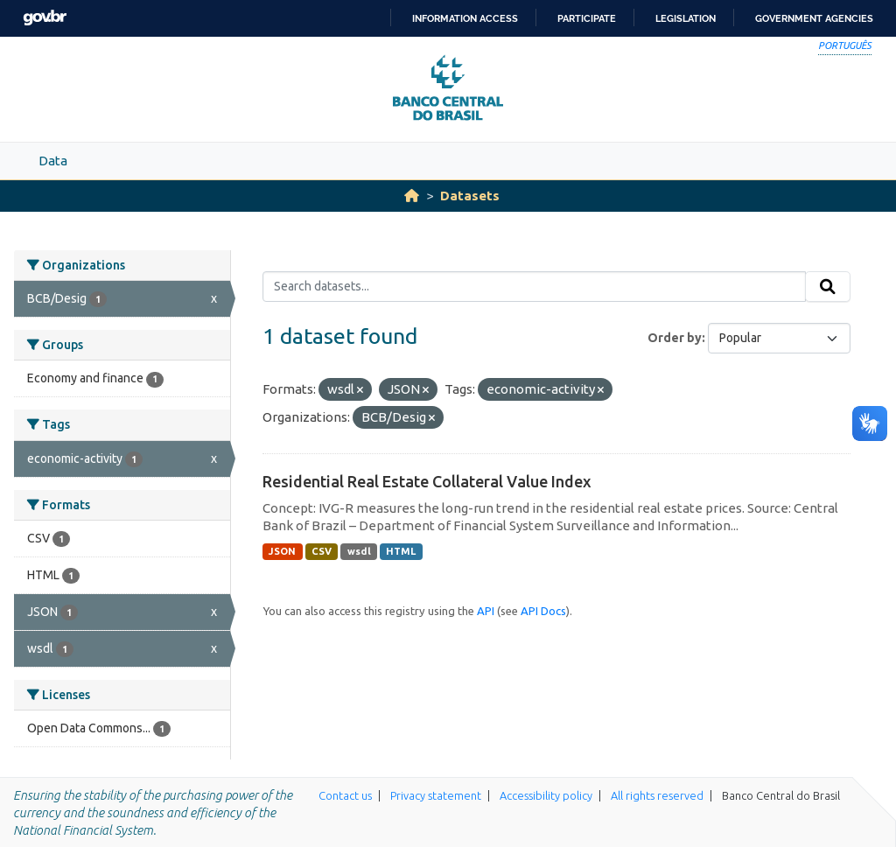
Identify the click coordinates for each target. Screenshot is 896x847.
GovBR (44, 18)
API (485, 611)
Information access (465, 18)
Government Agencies (814, 18)
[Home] (411, 195)
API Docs (543, 611)
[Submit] (827, 287)
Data (52, 160)
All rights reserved (657, 795)
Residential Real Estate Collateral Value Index (427, 481)
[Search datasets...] (534, 287)
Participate (586, 18)
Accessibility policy (546, 795)
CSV (322, 551)
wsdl (359, 551)
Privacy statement (435, 795)
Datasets (470, 195)
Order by (675, 338)
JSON (282, 551)
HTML (401, 551)
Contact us (345, 795)
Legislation (685, 18)
